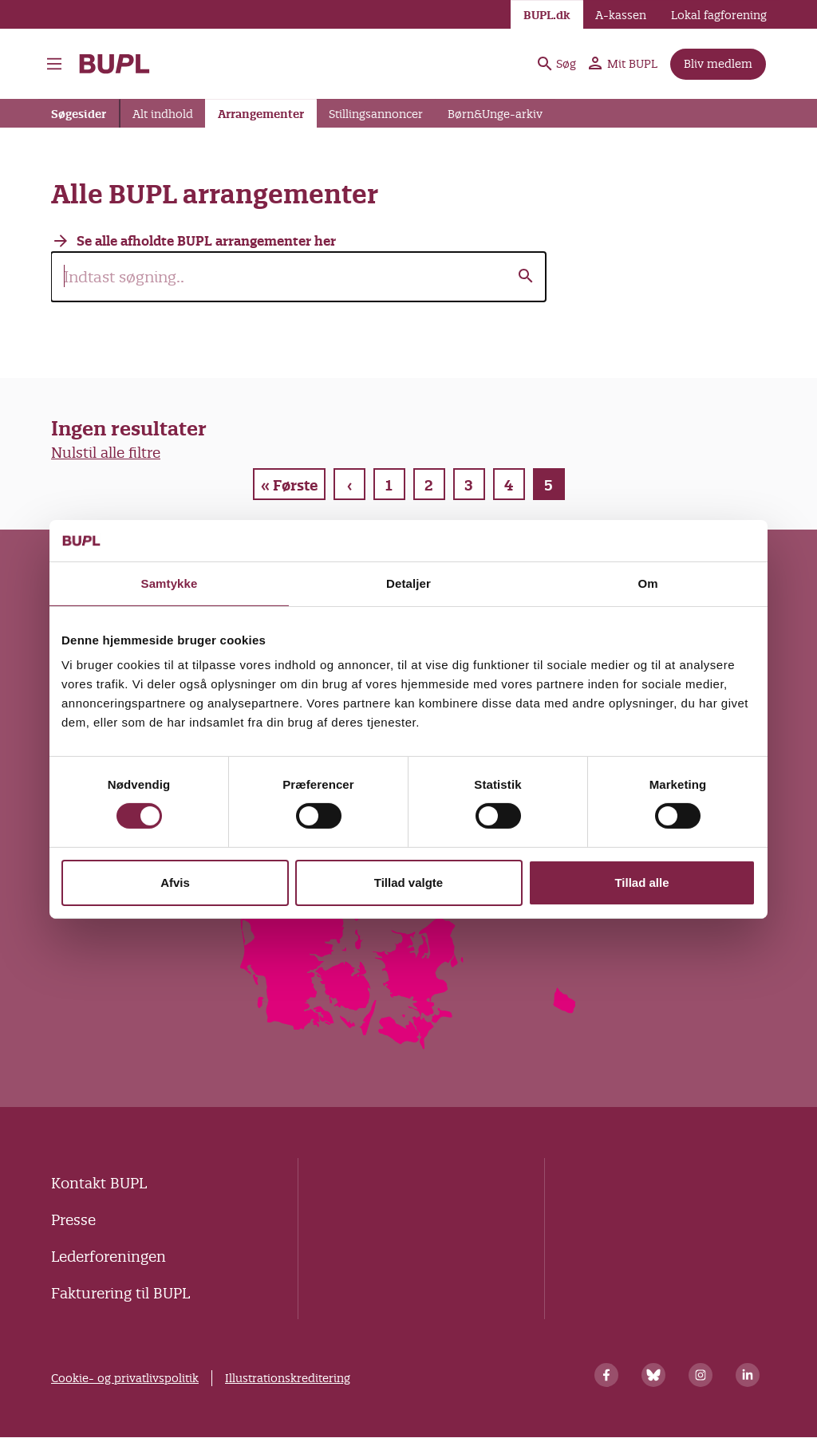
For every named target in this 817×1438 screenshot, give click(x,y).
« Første (289, 485)
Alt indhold (162, 114)
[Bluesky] (653, 1375)
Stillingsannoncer (376, 114)
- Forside (114, 63)
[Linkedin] (748, 1375)
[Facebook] (606, 1375)
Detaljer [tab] (408, 583)
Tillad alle (641, 882)
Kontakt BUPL (99, 1183)
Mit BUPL (623, 64)
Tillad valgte (408, 882)
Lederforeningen (108, 1256)
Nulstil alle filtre (105, 452)
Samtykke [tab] (169, 583)
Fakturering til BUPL (120, 1293)
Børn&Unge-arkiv (495, 114)
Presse (73, 1220)
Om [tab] (647, 583)
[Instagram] (700, 1375)
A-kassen (620, 15)
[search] (298, 276)
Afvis (175, 882)
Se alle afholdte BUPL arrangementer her (206, 241)
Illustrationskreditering (287, 1378)
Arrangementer (261, 114)
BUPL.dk (546, 15)
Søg (557, 64)
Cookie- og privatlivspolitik (125, 1378)
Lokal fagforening (719, 15)
